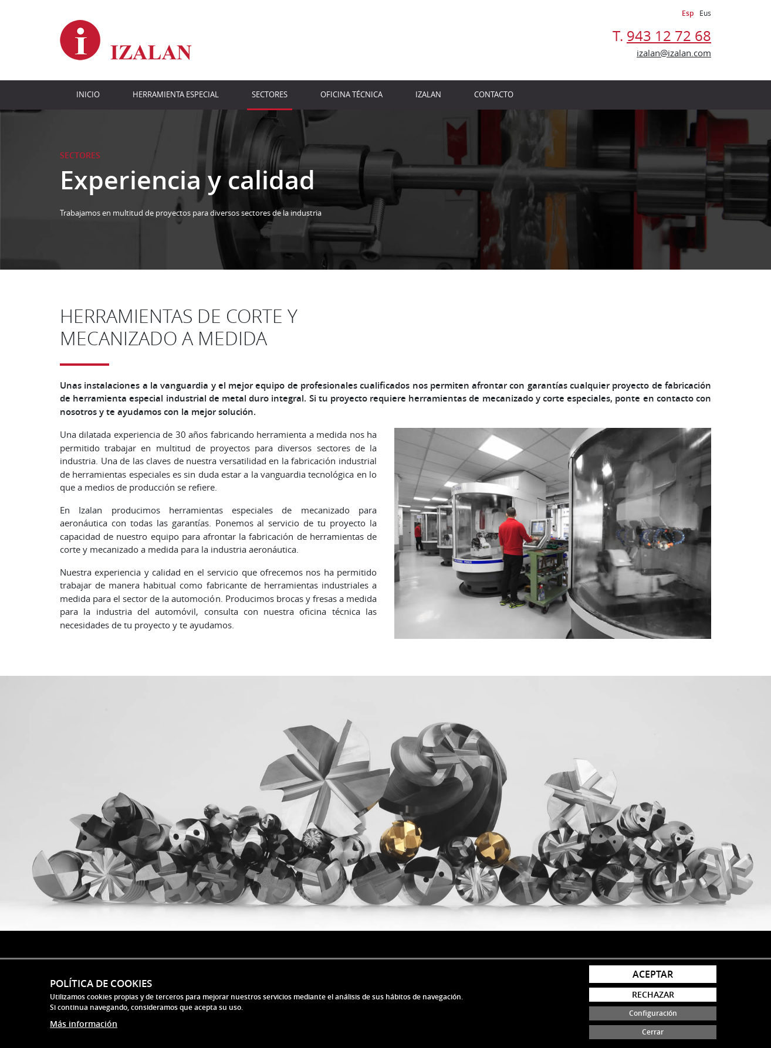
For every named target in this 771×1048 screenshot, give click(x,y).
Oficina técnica (351, 94)
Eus (705, 13)
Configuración (653, 1013)
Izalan (428, 94)
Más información (83, 1023)
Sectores (270, 94)
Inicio (88, 94)
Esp (688, 13)
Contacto (493, 94)
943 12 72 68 (669, 35)
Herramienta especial (176, 94)
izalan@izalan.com (674, 53)
